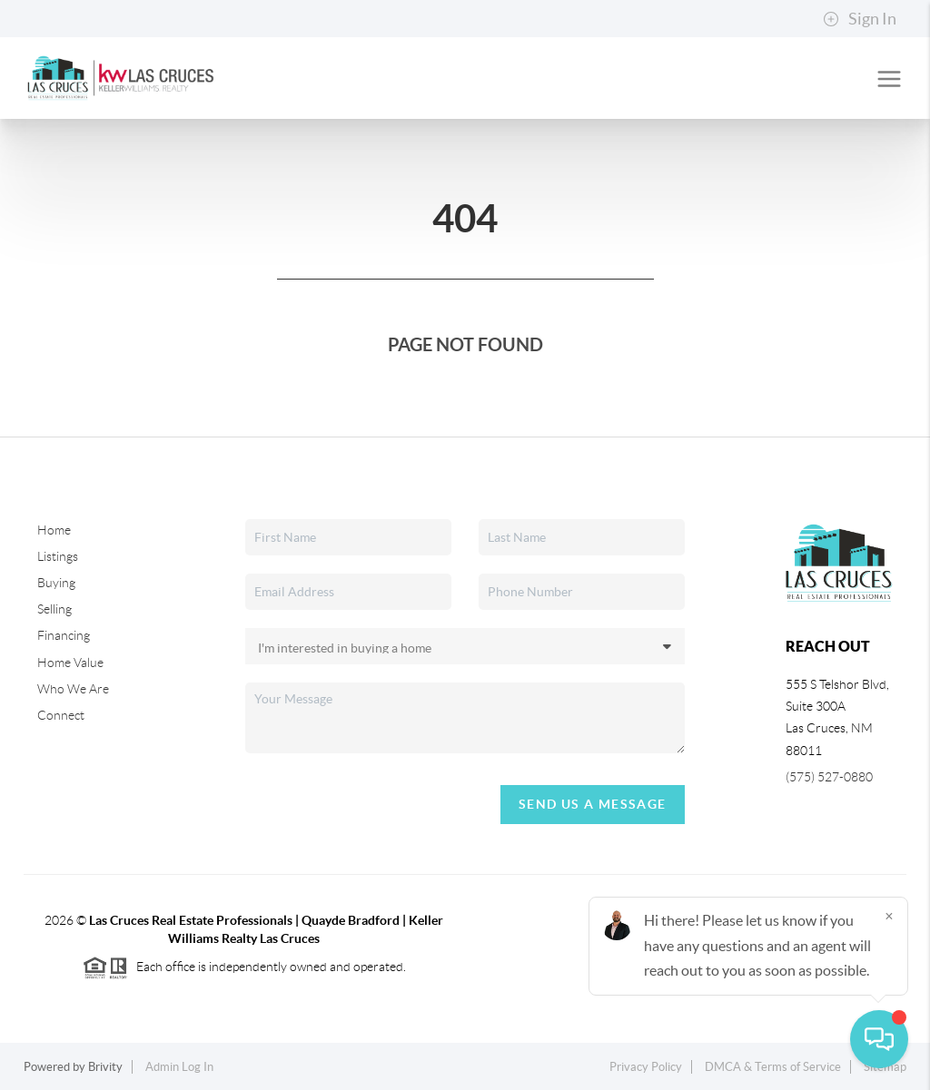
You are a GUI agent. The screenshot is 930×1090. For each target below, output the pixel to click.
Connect (60, 715)
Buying (56, 582)
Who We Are (73, 689)
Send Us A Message (593, 804)
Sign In (859, 19)
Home (54, 530)
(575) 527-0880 (829, 777)
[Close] (889, 915)
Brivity (105, 1067)
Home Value (70, 662)
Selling (54, 609)
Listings (57, 556)
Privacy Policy (645, 1067)
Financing (63, 635)
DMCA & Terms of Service (773, 1067)
